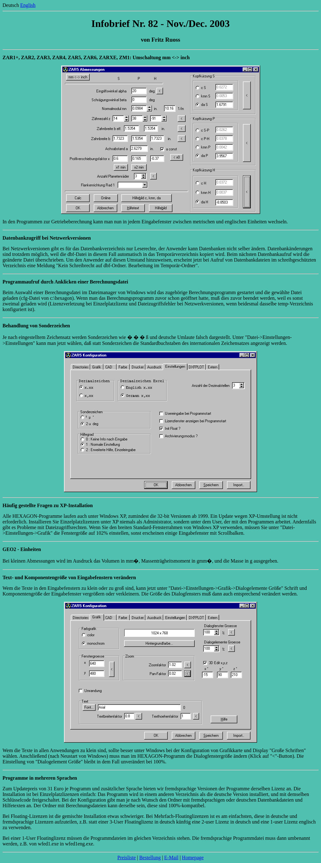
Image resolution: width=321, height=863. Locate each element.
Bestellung (149, 857)
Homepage (192, 857)
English (27, 5)
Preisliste (126, 857)
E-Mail (171, 857)
